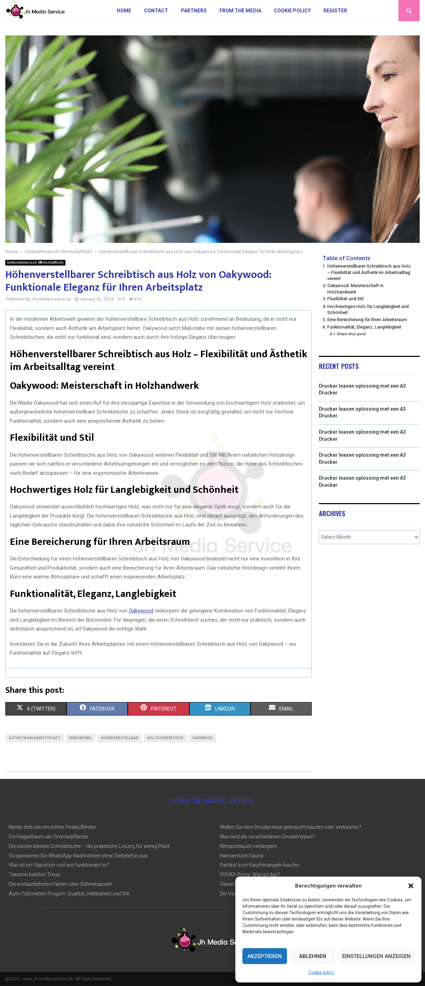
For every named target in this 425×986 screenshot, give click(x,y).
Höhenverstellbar (119, 738)
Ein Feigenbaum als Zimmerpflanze (48, 836)
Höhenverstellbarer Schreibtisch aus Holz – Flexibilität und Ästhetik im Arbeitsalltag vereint (369, 272)
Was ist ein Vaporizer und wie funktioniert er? (59, 865)
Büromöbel (80, 738)
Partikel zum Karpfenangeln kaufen (259, 865)
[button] (410, 885)
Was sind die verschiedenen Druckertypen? (267, 836)
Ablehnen (312, 956)
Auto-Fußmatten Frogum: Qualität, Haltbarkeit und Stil (69, 893)
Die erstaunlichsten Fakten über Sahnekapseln (60, 884)
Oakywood (202, 738)
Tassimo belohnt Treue (34, 874)
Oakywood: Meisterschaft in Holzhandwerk (355, 289)
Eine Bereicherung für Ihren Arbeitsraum (367, 319)
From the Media (240, 10)
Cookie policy (321, 972)
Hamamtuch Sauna (241, 856)
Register (335, 10)
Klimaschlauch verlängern (248, 846)
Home (124, 10)
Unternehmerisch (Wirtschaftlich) (35, 262)
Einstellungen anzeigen (376, 956)
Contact (156, 10)
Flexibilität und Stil (345, 298)
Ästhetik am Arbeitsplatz (35, 738)
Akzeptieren (264, 956)
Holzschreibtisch (165, 738)
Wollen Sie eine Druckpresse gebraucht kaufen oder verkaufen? (290, 827)
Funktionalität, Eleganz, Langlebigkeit (364, 327)
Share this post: (352, 333)
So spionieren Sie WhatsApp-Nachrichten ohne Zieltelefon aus (78, 856)
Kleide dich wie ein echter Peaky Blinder (52, 827)
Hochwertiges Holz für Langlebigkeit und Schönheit (368, 309)
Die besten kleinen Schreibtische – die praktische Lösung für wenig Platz (89, 846)
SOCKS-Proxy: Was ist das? (250, 874)
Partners (194, 10)
